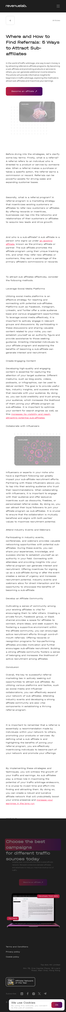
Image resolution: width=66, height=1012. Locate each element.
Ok (56, 1005)
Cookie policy (12, 957)
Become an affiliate (24, 91)
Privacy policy (13, 952)
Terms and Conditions (17, 947)
